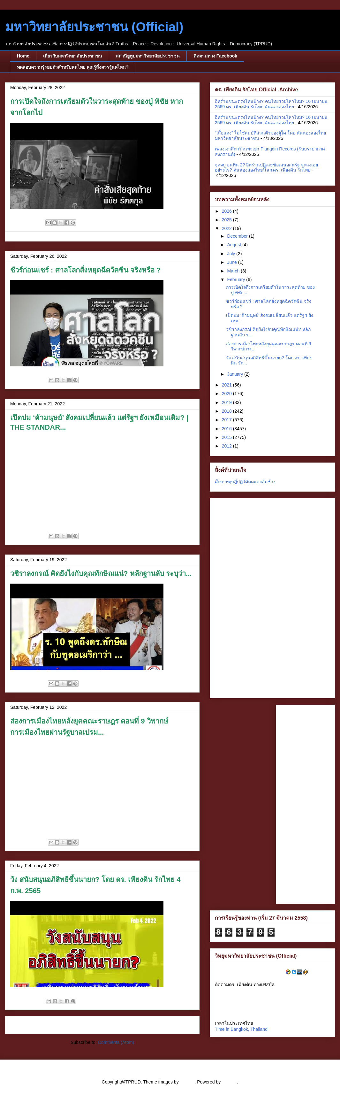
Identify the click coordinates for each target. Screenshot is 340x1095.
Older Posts (180, 1025)
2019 (227, 402)
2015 (227, 437)
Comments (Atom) (116, 1042)
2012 (227, 445)
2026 (227, 211)
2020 (227, 393)
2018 (227, 411)
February (236, 279)
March (234, 270)
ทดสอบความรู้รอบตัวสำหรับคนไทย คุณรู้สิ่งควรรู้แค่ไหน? (72, 67)
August (234, 244)
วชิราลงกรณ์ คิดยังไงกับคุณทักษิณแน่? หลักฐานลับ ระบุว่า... (101, 574)
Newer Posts (25, 1025)
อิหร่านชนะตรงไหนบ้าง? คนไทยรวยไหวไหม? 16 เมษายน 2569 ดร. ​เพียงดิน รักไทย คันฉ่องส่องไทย (271, 104)
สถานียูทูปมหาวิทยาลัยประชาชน (148, 55)
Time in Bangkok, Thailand (241, 1029)
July (231, 253)
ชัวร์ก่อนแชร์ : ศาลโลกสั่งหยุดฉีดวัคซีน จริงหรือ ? (85, 270)
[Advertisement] (242, 596)
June (232, 262)
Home (23, 55)
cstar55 (187, 1081)
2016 (227, 428)
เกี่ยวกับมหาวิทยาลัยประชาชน (72, 55)
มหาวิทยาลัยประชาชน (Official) (94, 27)
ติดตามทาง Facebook (215, 55)
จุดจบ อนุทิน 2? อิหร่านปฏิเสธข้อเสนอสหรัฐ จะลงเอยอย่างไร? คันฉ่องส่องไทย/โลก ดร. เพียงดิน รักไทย (266, 167)
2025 (227, 219)
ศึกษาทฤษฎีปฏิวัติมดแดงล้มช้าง (245, 481)
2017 (227, 419)
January (235, 374)
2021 (227, 384)
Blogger (229, 1081)
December (238, 236)
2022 (227, 228)
